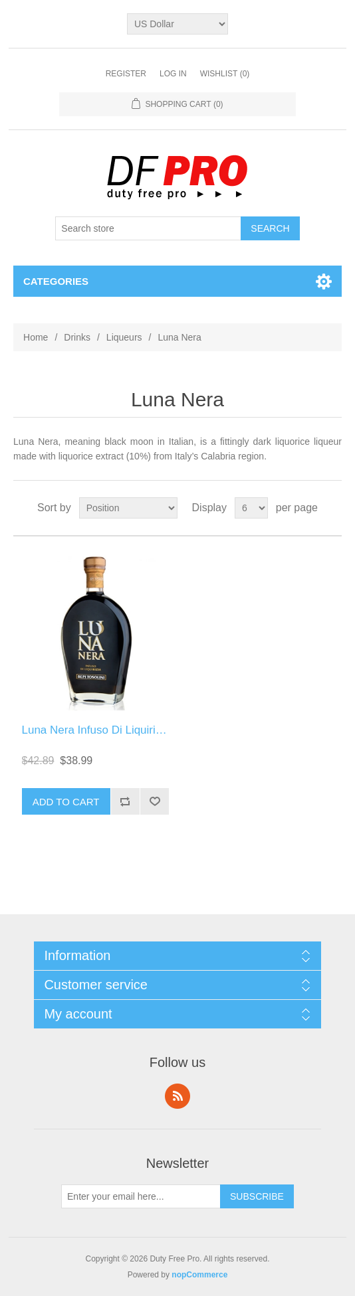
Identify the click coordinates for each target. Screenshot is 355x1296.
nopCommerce (199, 1274)
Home (35, 337)
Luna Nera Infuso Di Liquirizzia (99, 730)
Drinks (77, 337)
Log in (173, 73)
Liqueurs (124, 337)
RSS (177, 1096)
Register (126, 73)
